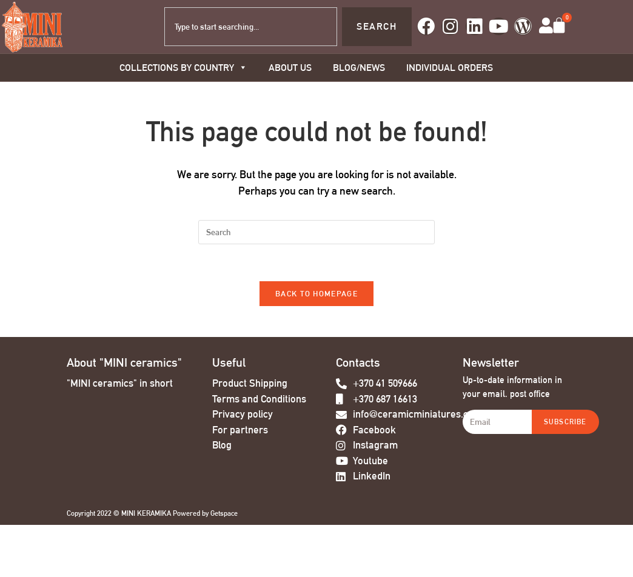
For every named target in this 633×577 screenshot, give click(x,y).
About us (290, 67)
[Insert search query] (316, 232)
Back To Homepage (316, 293)
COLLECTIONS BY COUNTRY (183, 67)
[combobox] (250, 26)
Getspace (224, 514)
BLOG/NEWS (359, 67)
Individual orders (449, 67)
